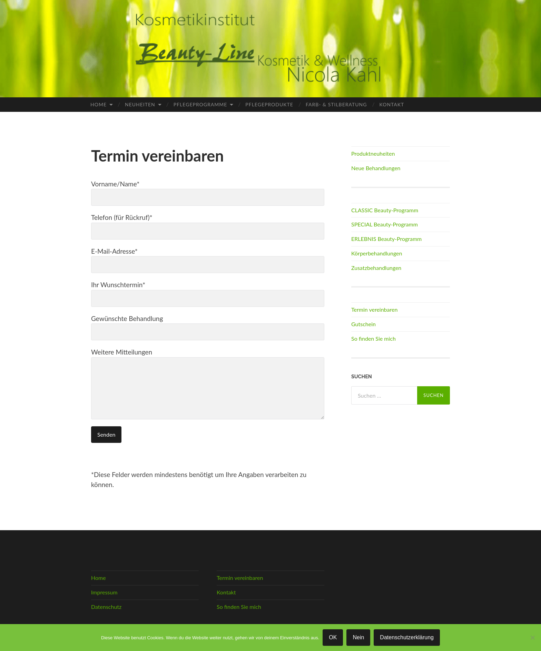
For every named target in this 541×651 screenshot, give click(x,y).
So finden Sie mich (373, 338)
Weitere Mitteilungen (207, 383)
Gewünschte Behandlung (207, 327)
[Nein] (532, 637)
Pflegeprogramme (200, 104)
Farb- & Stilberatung (336, 104)
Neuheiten (140, 104)
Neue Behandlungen (376, 168)
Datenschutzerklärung (407, 637)
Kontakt (392, 104)
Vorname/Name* (207, 193)
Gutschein (363, 324)
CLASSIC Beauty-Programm (384, 210)
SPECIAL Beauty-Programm (384, 224)
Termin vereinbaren (374, 309)
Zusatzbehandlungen (376, 267)
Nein (358, 637)
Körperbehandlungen (376, 253)
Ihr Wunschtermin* (207, 294)
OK (333, 637)
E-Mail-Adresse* (207, 260)
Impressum (104, 592)
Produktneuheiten (373, 153)
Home (98, 104)
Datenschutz (106, 606)
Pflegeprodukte (269, 104)
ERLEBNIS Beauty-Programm (386, 238)
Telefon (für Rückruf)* (207, 226)
